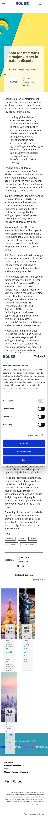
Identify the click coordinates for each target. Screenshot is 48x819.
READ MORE (9, 652)
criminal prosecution (29, 544)
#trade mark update (12, 666)
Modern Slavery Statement (16, 772)
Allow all (24, 443)
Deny (24, 460)
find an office (29, 747)
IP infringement (11, 544)
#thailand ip (10, 664)
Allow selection (24, 452)
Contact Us (8, 762)
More (39, 579)
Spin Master (10, 539)
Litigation (33, 539)
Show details (34, 435)
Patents (21, 539)
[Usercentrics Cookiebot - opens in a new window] (34, 356)
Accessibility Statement (14, 765)
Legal (6, 768)
